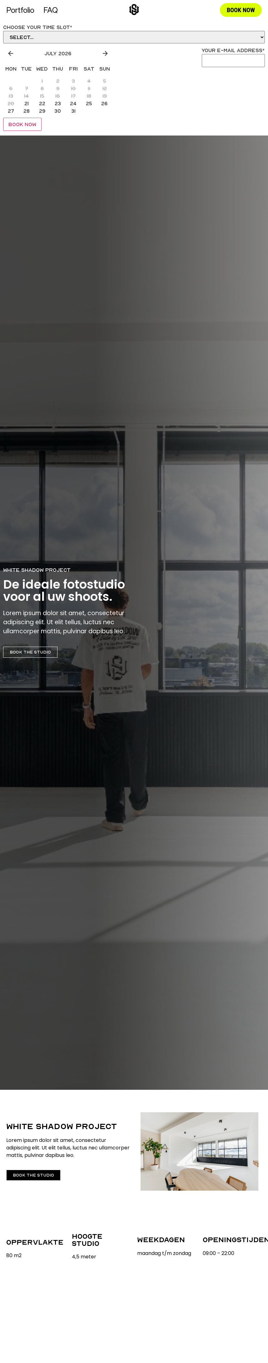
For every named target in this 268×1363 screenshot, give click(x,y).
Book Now (22, 124)
